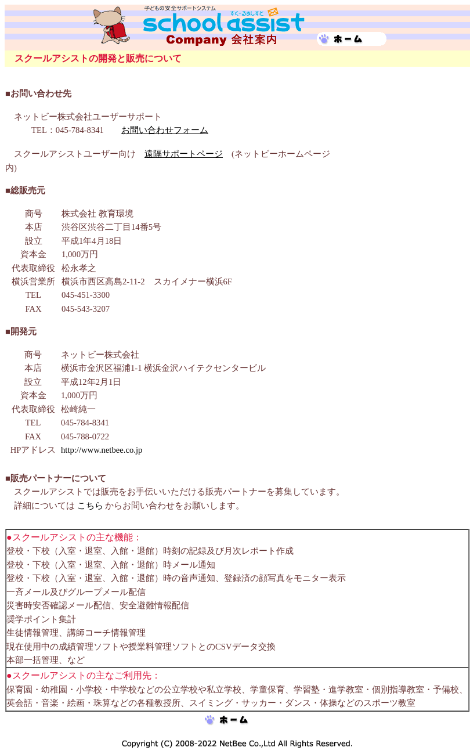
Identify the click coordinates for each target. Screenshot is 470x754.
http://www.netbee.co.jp (101, 449)
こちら (90, 505)
